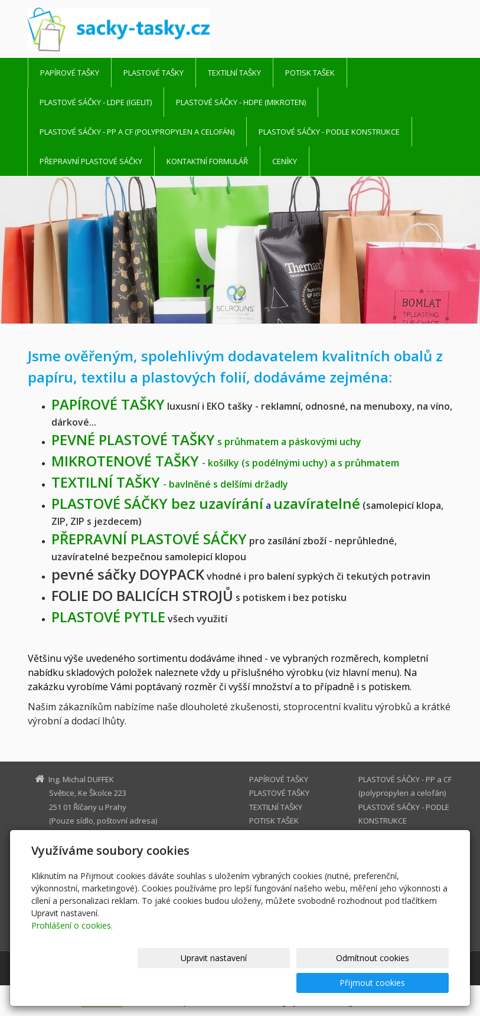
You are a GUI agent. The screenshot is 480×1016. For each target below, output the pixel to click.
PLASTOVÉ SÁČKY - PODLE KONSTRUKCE (329, 131)
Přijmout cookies (403, 982)
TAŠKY (108, 404)
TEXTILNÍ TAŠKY (234, 72)
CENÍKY (284, 161)
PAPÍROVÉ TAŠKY (69, 72)
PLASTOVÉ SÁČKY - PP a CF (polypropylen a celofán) (137, 131)
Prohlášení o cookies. (72, 950)
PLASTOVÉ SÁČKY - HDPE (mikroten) (241, 102)
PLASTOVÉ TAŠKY (153, 72)
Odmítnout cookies (307, 982)
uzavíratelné (316, 503)
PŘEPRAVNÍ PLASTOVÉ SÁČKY (91, 161)
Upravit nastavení (210, 982)
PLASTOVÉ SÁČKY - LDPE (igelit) (96, 102)
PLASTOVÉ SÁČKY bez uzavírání (157, 503)
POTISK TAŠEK (310, 72)
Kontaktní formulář (207, 161)
